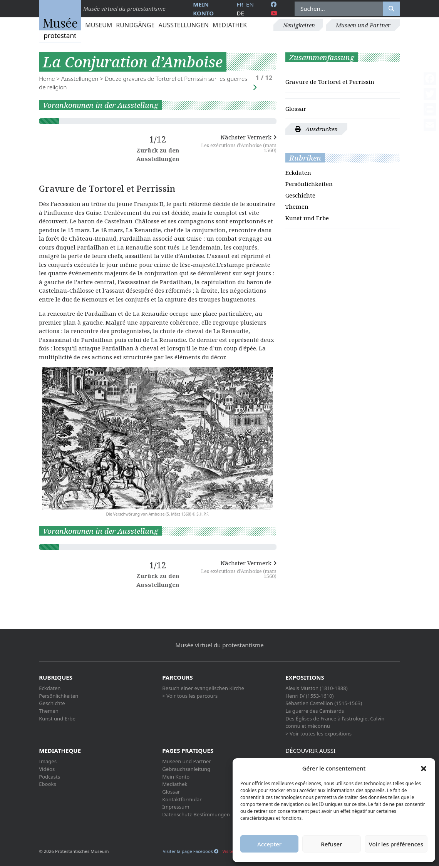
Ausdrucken (316, 129)
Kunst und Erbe (307, 218)
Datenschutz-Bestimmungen (196, 814)
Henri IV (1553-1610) (309, 695)
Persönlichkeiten (309, 184)
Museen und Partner (363, 25)
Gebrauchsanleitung (186, 768)
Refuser (331, 844)
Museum (98, 25)
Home (47, 78)
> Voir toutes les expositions (318, 733)
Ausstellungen (183, 25)
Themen (296, 206)
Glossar (295, 108)
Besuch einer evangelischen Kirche (203, 688)
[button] (423, 768)
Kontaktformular (181, 799)
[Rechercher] (391, 9)
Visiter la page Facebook (190, 851)
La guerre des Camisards (314, 710)
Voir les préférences (396, 844)
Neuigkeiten (299, 25)
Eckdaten (298, 172)
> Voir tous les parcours (190, 695)
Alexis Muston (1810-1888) (316, 688)
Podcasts (49, 776)
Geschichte (300, 195)
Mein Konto (175, 776)
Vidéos (47, 768)
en (250, 4)
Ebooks (47, 784)
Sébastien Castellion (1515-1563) (323, 703)
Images (48, 761)
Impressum (175, 806)
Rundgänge (135, 25)
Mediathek (230, 25)
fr (239, 4)
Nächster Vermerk (236, 143)
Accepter (269, 844)
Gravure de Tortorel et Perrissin (329, 81)
